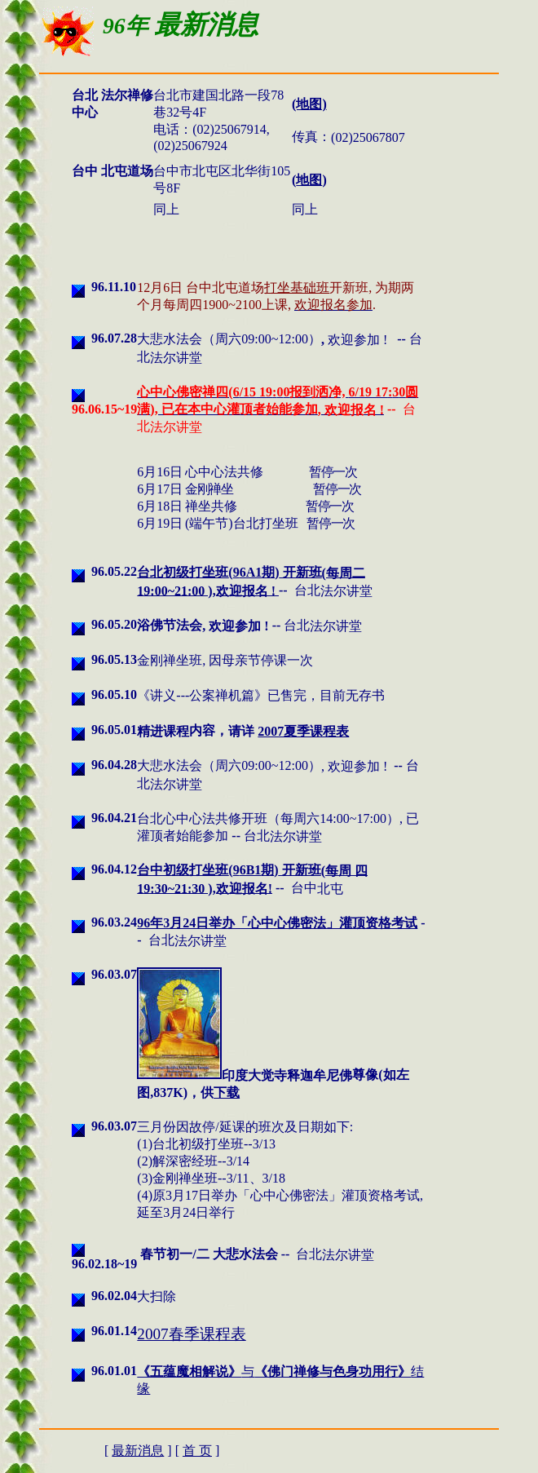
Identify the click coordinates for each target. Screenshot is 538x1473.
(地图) (309, 104)
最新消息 (138, 1451)
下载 (227, 1092)
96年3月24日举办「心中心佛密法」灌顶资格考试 (277, 923)
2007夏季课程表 (303, 731)
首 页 (197, 1451)
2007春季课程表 (191, 1334)
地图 (309, 180)
